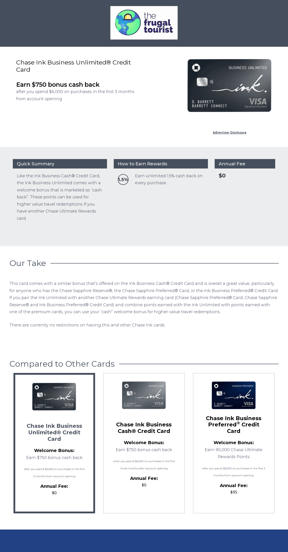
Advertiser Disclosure (230, 133)
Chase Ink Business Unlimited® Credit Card (54, 432)
